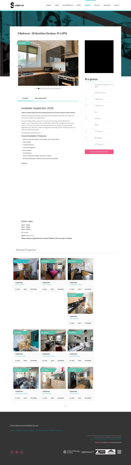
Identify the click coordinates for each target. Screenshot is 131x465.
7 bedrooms (53, 430)
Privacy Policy (105, 439)
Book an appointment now (99, 152)
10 (53, 88)
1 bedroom (12, 430)
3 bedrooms (26, 430)
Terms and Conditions (95, 439)
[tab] (25, 98)
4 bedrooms (32, 430)
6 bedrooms (46, 430)
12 (57, 88)
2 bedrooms (19, 430)
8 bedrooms (59, 430)
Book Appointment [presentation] (40, 98)
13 (59, 88)
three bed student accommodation (38, 139)
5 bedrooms (39, 430)
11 (55, 88)
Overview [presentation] (25, 98)
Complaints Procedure (115, 439)
